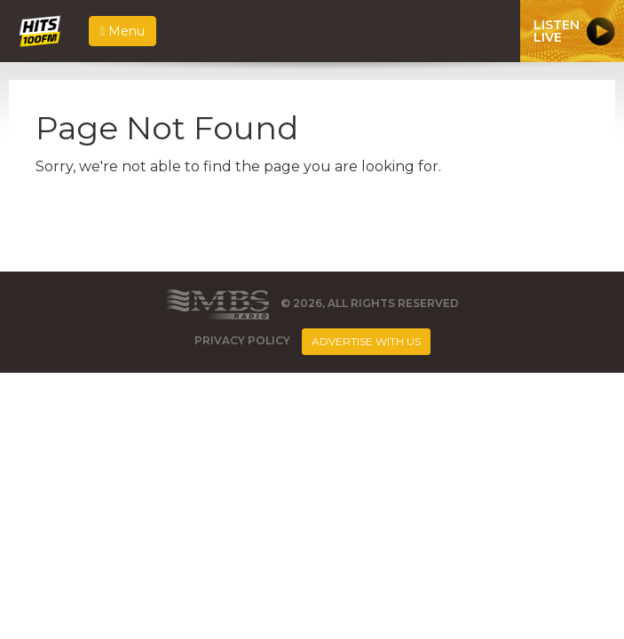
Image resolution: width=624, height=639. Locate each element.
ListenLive (556, 31)
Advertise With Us (366, 341)
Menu (122, 31)
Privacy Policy (242, 340)
